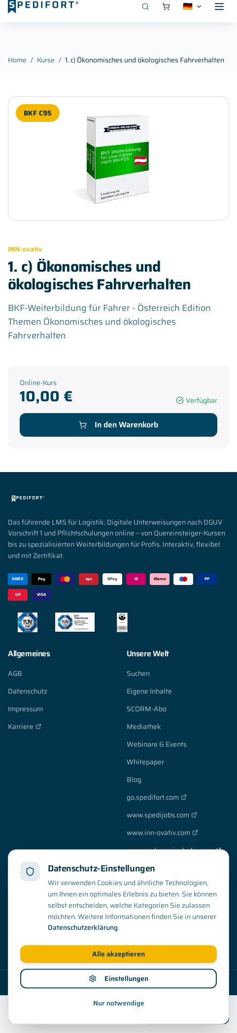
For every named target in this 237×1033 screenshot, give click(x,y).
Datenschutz (27, 691)
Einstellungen (118, 1011)
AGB (15, 673)
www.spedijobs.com (162, 815)
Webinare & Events (157, 744)
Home (17, 60)
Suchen (138, 673)
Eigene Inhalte (149, 691)
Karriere (24, 726)
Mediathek (144, 726)
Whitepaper (145, 761)
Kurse (46, 60)
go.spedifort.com (157, 797)
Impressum (25, 708)
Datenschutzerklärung (83, 960)
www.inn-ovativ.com (162, 833)
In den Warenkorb (118, 425)
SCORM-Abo (147, 708)
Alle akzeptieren (118, 987)
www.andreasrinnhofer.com (174, 850)
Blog (134, 779)
